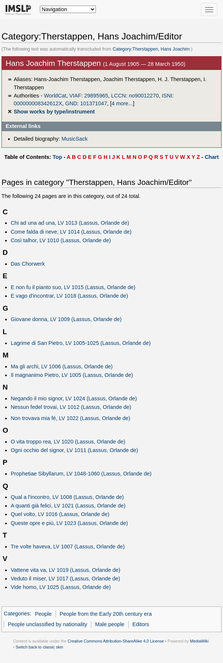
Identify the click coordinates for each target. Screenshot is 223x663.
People (43, 614)
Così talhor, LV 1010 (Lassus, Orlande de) (61, 240)
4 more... (122, 103)
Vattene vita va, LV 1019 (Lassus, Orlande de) (65, 570)
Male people (110, 624)
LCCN (118, 96)
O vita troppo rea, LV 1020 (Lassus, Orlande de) (68, 442)
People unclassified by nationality (47, 624)
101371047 (93, 103)
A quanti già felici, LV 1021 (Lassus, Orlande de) (68, 506)
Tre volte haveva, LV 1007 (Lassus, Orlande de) (68, 547)
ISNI (167, 96)
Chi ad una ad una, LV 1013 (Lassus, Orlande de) (70, 223)
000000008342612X (38, 103)
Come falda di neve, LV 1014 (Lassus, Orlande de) (71, 232)
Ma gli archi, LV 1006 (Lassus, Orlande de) (62, 366)
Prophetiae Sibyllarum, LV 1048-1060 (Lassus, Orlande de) (81, 474)
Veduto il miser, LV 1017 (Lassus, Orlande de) (65, 579)
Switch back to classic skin (39, 647)
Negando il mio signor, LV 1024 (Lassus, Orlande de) (74, 398)
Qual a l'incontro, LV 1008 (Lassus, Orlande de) (67, 497)
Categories (17, 614)
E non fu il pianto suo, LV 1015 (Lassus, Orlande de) (73, 287)
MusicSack (75, 139)
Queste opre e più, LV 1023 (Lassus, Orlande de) (69, 523)
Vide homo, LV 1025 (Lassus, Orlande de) (61, 587)
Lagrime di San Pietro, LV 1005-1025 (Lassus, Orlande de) (81, 343)
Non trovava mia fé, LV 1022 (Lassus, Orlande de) (71, 418)
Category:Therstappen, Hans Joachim (151, 49)
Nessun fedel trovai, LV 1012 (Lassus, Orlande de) (71, 407)
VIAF (75, 96)
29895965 (96, 96)
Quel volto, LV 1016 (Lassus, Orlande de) (60, 514)
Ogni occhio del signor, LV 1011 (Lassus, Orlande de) (74, 450)
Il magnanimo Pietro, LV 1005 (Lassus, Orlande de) (72, 375)
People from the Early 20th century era (106, 614)
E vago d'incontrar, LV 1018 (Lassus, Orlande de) (69, 296)
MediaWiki (199, 641)
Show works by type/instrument (54, 112)
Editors (140, 624)
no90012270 (143, 96)
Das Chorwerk (28, 264)
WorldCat (55, 96)
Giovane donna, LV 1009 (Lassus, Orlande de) (66, 319)
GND (71, 103)
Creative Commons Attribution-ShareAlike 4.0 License (115, 641)
